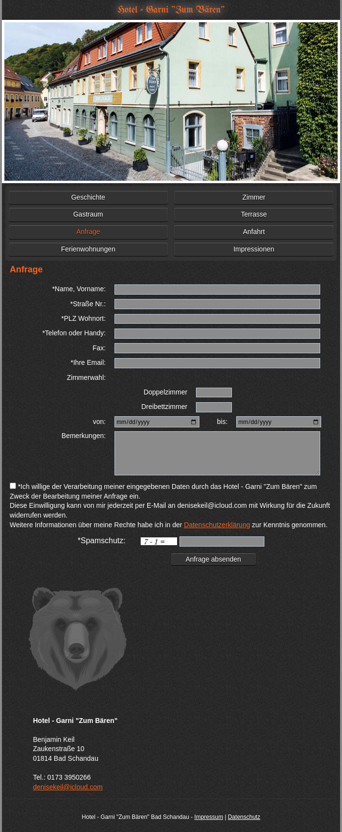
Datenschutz (244, 817)
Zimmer (254, 197)
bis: (222, 421)
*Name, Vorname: (79, 289)
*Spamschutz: (102, 540)
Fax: (99, 348)
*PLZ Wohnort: (83, 318)
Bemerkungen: (84, 436)
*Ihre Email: (88, 362)
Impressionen (253, 249)
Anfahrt (254, 231)
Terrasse (254, 214)
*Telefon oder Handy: (74, 333)
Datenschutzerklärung (217, 525)
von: (99, 421)
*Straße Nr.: (88, 304)
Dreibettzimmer (164, 406)
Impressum (209, 817)
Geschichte (88, 197)
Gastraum (88, 214)
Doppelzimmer (165, 392)
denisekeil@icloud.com (67, 787)
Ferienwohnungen (88, 249)
